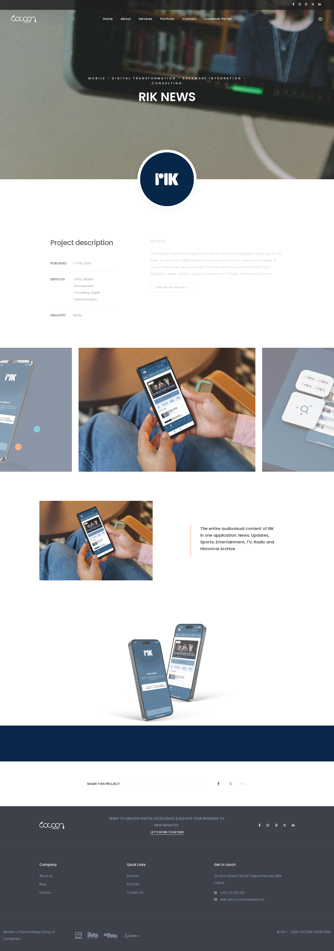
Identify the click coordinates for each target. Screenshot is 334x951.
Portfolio (167, 19)
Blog (42, 884)
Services (145, 19)
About (126, 19)
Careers (45, 892)
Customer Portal (217, 19)
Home (108, 19)
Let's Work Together (167, 832)
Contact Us (135, 892)
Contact (189, 19)
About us (46, 876)
